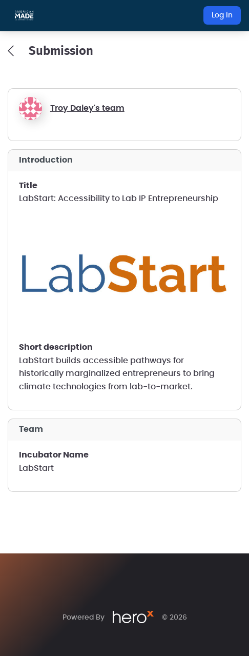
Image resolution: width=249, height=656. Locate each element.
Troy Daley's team (87, 108)
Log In (222, 15)
